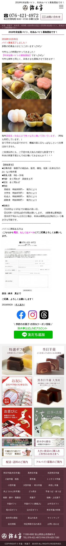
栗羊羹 (33, 479)
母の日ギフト (12, 510)
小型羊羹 (12, 485)
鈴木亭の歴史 (12, 518)
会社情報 (12, 524)
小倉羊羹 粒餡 (12, 479)
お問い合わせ (53, 524)
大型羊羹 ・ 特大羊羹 (32, 485)
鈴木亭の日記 (33, 25)
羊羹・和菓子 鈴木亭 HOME (14, 25)
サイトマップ (53, 518)
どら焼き (32, 491)
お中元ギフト (53, 504)
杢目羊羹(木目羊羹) (11, 473)
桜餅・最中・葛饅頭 (12, 497)
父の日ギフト (32, 510)
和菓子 (33, 497)
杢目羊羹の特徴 (53, 510)
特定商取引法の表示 (32, 524)
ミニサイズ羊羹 (53, 479)
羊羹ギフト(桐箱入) (32, 504)
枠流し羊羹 (53, 485)
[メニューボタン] (61, 8)
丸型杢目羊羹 (53, 473)
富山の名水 (32, 518)
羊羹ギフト (12, 504)
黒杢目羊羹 (32, 473)
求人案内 (19, 305)
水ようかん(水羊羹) (11, 491)
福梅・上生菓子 (53, 497)
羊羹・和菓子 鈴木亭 (28, 544)
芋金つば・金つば (53, 491)
